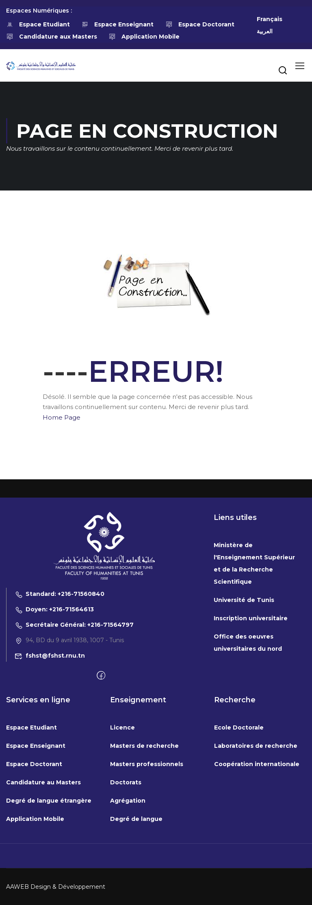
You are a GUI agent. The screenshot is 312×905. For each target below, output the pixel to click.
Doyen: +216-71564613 (54, 691)
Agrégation (127, 882)
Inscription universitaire (251, 700)
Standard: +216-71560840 (59, 675)
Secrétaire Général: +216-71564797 (74, 706)
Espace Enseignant (118, 24)
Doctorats (125, 864)
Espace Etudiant (38, 24)
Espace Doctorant (199, 24)
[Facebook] (101, 757)
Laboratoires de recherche (255, 827)
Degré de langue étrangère (48, 882)
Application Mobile (144, 36)
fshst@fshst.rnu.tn (50, 737)
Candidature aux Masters (51, 36)
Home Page (61, 417)
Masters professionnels (146, 845)
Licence (122, 809)
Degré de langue (136, 900)
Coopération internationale (256, 845)
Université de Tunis (244, 681)
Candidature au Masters (43, 864)
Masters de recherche (144, 827)
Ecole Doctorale (239, 809)
